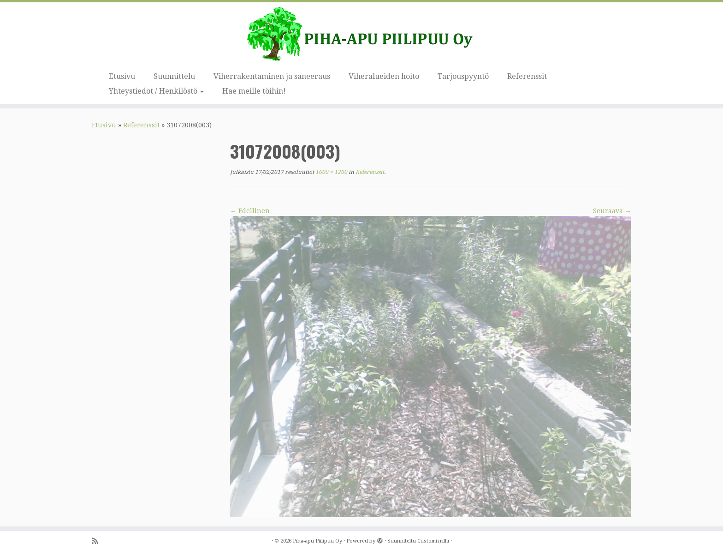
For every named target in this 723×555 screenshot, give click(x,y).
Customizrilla (433, 541)
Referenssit (527, 76)
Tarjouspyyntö (463, 76)
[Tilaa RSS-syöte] (98, 541)
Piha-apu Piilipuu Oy (317, 541)
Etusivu (122, 76)
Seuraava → (612, 211)
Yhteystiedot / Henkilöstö (156, 91)
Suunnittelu (174, 76)
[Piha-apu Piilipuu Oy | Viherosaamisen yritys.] (361, 34)
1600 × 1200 (330, 172)
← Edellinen (250, 211)
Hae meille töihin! (254, 91)
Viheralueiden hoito (384, 76)
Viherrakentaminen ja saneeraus (271, 76)
